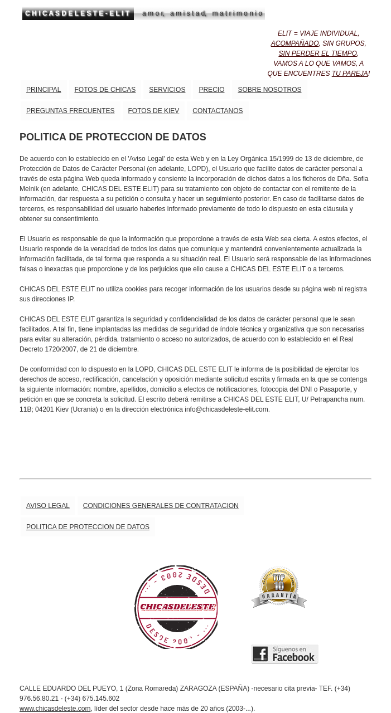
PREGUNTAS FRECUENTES (70, 111)
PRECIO (211, 90)
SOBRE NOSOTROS (269, 90)
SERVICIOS (167, 90)
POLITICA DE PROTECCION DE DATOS (87, 527)
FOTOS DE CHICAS (105, 90)
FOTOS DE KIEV (154, 111)
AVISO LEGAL (48, 506)
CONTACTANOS (217, 111)
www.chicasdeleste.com (55, 708)
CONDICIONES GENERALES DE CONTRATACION (161, 506)
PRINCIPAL (43, 90)
